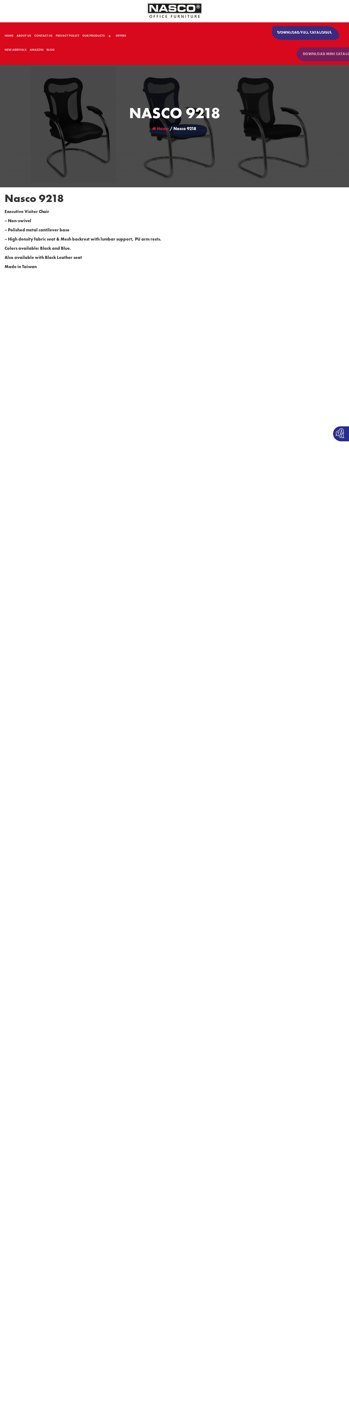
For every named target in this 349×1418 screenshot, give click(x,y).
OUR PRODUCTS (93, 37)
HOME (9, 37)
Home (160, 129)
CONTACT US (43, 37)
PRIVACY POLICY (67, 37)
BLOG (50, 51)
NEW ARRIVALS (16, 51)
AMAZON (36, 51)
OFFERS (121, 37)
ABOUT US (24, 37)
